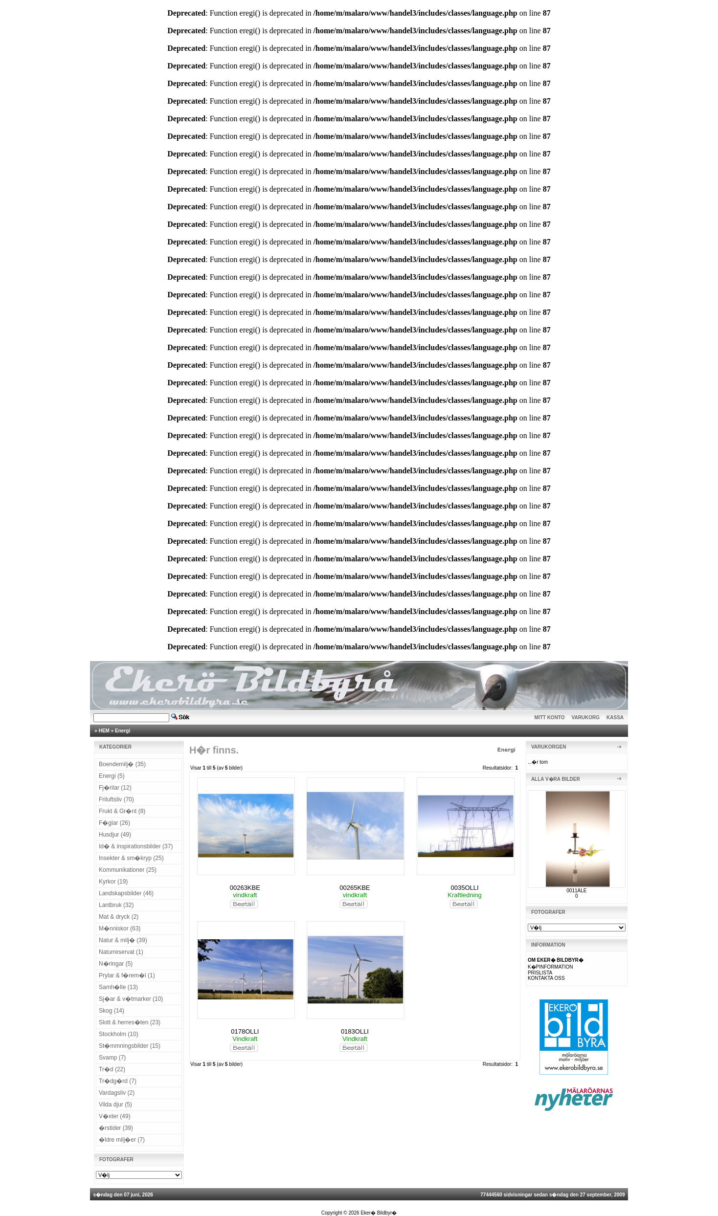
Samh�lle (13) (118, 987)
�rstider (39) (116, 1128)
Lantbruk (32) (116, 905)
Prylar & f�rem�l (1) (127, 975)
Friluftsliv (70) (116, 799)
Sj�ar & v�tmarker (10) (131, 998)
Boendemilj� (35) (122, 764)
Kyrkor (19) (113, 881)
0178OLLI (245, 1031)
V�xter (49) (115, 1116)
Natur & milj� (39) (123, 940)
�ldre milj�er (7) (122, 1139)
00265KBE (354, 887)
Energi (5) (112, 776)
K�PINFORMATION (550, 967)
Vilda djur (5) (115, 1104)
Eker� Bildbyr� (378, 1213)
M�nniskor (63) (119, 928)
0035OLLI (465, 887)
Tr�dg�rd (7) (117, 1081)
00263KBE (245, 887)
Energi (122, 730)
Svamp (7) (112, 1057)
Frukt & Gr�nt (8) (122, 811)
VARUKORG (586, 717)
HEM (104, 730)
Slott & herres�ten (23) (129, 1022)
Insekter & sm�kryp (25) (131, 858)
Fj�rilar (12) (115, 787)
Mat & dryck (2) (118, 916)
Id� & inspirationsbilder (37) (136, 846)
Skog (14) (111, 1010)
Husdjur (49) (115, 834)
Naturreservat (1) (121, 952)
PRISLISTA (540, 972)
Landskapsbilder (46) (126, 893)
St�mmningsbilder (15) (129, 1045)
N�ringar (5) (116, 963)
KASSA (615, 717)
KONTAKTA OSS (546, 978)
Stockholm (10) (118, 1034)
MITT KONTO (550, 717)
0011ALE (576, 890)
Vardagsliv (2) (117, 1092)
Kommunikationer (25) (128, 869)
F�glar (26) (114, 822)
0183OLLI (355, 1031)
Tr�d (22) (112, 1069)
